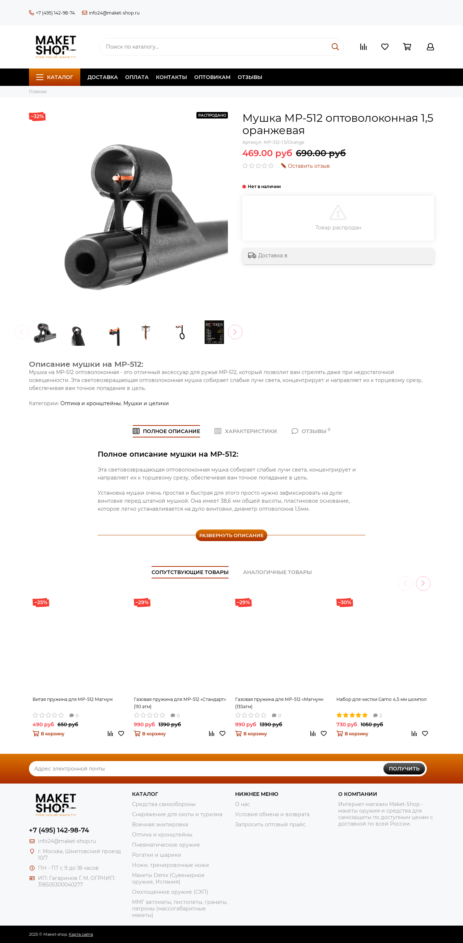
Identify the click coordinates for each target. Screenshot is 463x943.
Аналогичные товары (277, 572)
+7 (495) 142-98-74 (52, 13)
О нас (242, 804)
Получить (404, 768)
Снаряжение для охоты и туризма (177, 814)
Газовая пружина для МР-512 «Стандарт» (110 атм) (180, 703)
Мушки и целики (146, 403)
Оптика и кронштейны (90, 403)
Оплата (137, 77)
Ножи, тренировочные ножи (170, 865)
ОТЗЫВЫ (311, 431)
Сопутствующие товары (190, 572)
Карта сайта (81, 934)
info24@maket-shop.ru (111, 13)
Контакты (171, 77)
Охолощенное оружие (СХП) (170, 892)
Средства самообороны (164, 804)
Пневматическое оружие (166, 845)
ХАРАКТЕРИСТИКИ (245, 431)
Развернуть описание (231, 535)
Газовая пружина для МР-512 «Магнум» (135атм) (279, 703)
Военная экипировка (160, 824)
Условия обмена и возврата (272, 814)
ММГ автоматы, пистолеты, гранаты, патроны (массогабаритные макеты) (180, 908)
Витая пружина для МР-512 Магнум (72, 699)
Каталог (54, 77)
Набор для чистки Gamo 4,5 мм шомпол (381, 699)
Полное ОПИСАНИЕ (166, 431)
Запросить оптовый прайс (270, 824)
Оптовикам (212, 77)
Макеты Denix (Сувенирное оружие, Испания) (168, 878)
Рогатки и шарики (156, 855)
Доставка (103, 77)
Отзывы (250, 77)
